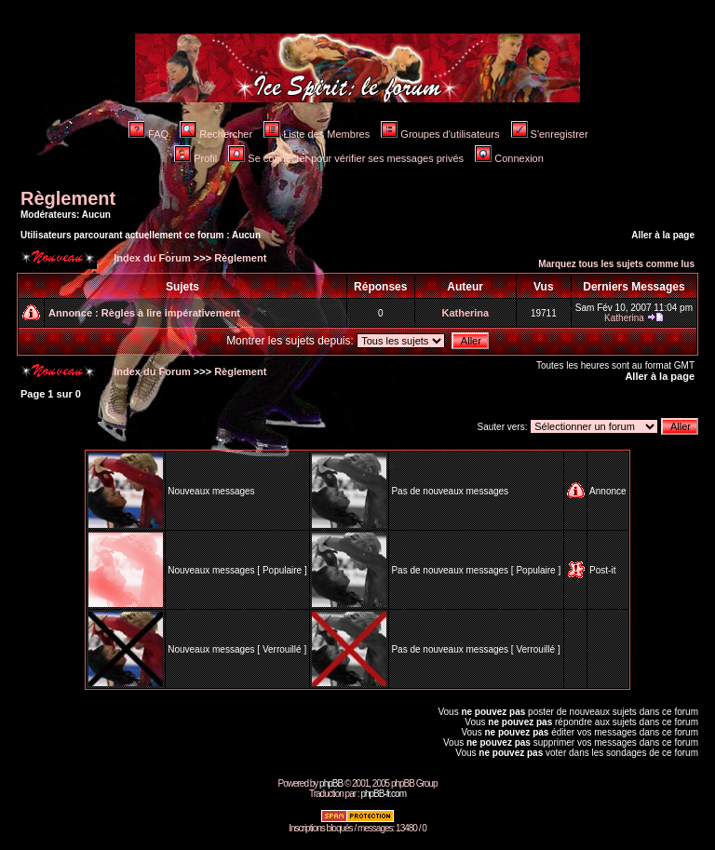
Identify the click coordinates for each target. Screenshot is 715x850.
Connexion (509, 158)
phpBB (331, 783)
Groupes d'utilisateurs (440, 134)
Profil (195, 158)
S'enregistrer (549, 134)
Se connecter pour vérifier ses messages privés (346, 158)
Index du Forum (151, 257)
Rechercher (216, 134)
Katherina (465, 312)
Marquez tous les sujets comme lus (616, 264)
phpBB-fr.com (383, 794)
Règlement (67, 198)
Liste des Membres (316, 134)
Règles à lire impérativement (170, 312)
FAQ (148, 134)
